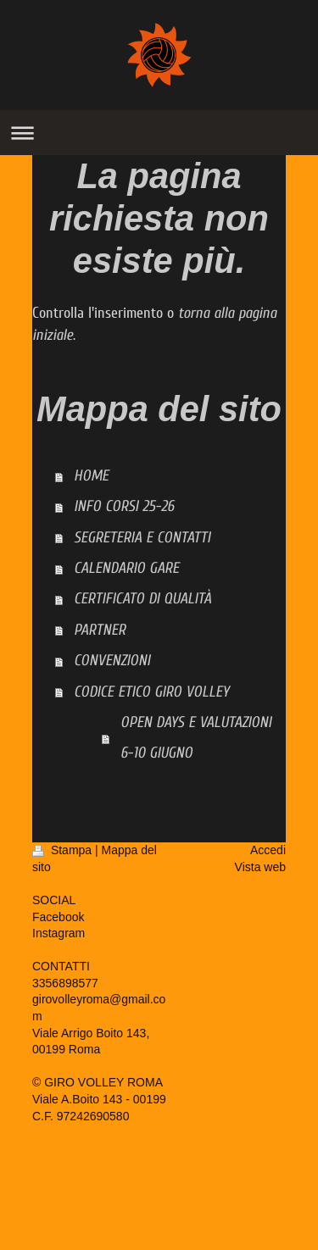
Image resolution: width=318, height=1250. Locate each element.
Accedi (268, 850)
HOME (91, 476)
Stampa (63, 850)
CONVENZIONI (112, 660)
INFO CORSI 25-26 (124, 506)
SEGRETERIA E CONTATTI (142, 538)
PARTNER (100, 630)
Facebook (58, 917)
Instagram (58, 933)
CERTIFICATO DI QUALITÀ (142, 599)
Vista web (260, 867)
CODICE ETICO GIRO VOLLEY (151, 692)
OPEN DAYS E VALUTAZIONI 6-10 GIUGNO (195, 738)
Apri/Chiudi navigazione (159, 132)
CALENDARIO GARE (126, 568)
